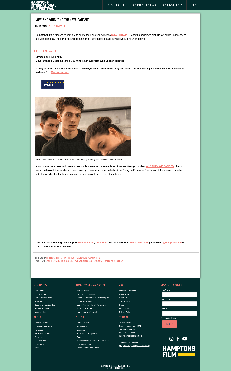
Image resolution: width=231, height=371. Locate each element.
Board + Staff (125, 294)
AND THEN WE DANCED (45, 51)
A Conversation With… (44, 333)
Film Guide (39, 291)
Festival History (41, 323)
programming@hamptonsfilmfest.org (134, 346)
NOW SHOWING (94, 257)
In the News (124, 308)
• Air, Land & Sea (84, 344)
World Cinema (117, 260)
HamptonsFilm (86, 242)
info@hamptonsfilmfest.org (130, 336)
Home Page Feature (79, 257)
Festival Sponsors (42, 308)
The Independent (60, 72)
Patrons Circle (83, 323)
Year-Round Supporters (87, 333)
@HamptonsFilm (172, 242)
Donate (80, 337)
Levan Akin (78, 260)
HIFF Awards (40, 294)
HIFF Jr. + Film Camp (86, 294)
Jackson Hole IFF (84, 308)
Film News (50, 257)
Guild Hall (101, 242)
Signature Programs (43, 298)
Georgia (69, 260)
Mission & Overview (127, 291)
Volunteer (39, 301)
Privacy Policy (125, 312)
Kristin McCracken (57, 25)
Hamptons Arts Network (87, 312)
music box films (90, 260)
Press (121, 305)
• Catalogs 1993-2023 (44, 326)
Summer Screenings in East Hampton (93, 298)
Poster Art (39, 337)
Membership (82, 326)
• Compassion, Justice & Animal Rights (93, 340)
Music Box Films (139, 242)
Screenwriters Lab (42, 344)
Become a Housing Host (45, 305)
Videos (38, 348)
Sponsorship (82, 330)
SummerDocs (40, 340)
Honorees (39, 330)
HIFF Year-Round (63, 257)
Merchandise (40, 312)
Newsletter (123, 298)
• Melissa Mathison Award (88, 348)
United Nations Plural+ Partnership (92, 305)
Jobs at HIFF (124, 301)
